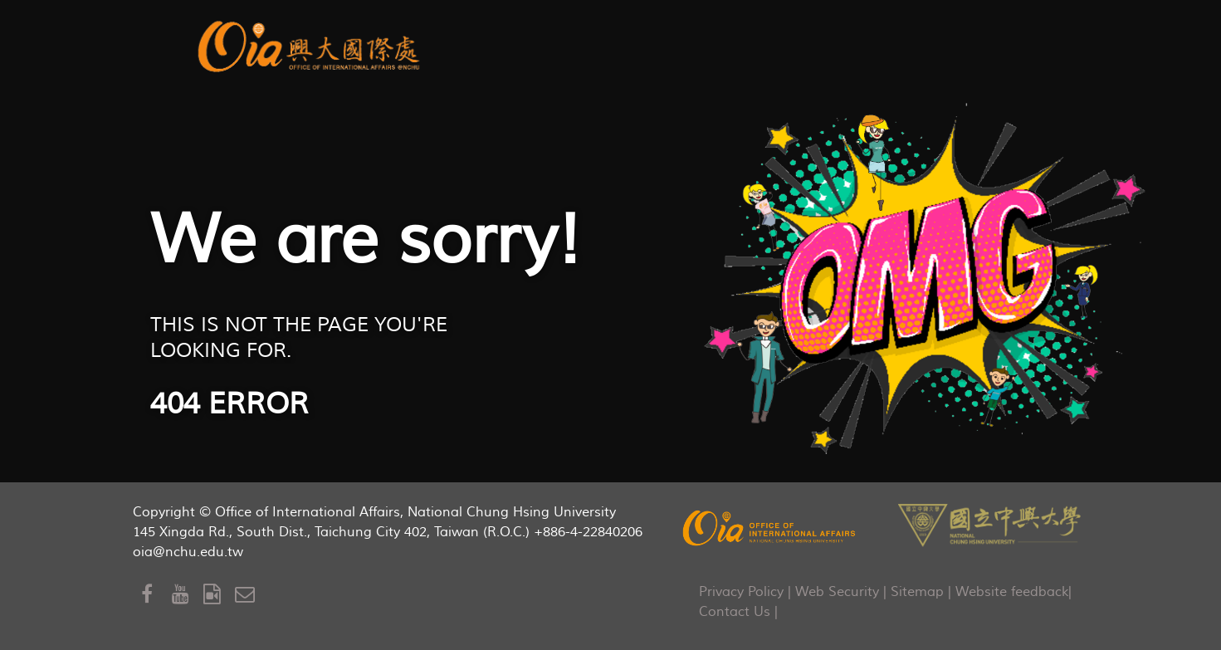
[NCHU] (989, 523)
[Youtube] (187, 595)
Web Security (837, 592)
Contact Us (734, 612)
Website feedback (1011, 592)
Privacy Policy (741, 592)
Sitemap (917, 592)
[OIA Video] (219, 595)
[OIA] (770, 528)
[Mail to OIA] (248, 595)
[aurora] (311, 44)
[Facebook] (157, 595)
